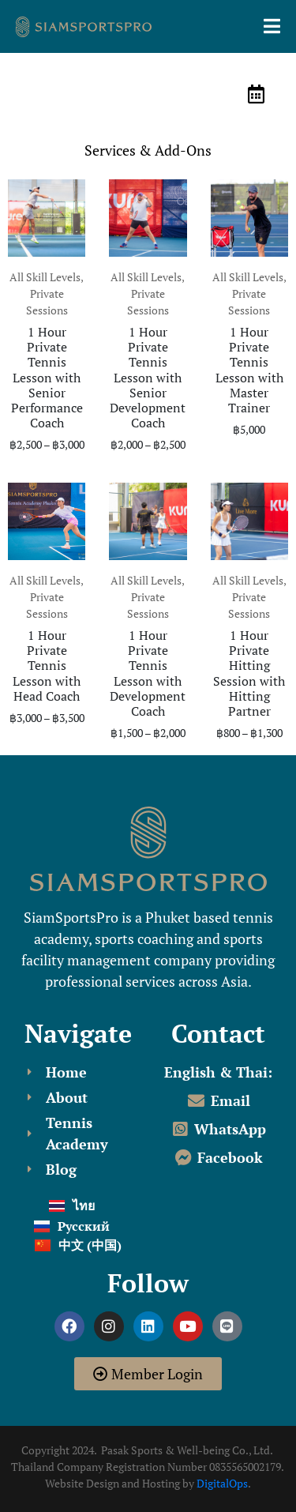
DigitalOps (222, 1483)
